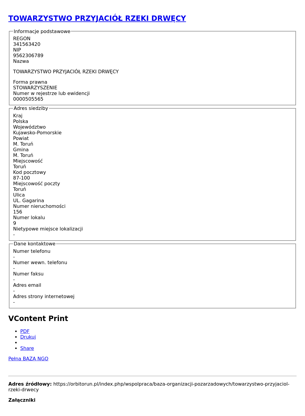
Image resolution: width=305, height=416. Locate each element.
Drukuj (28, 337)
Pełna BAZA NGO (28, 359)
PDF (24, 331)
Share (27, 348)
